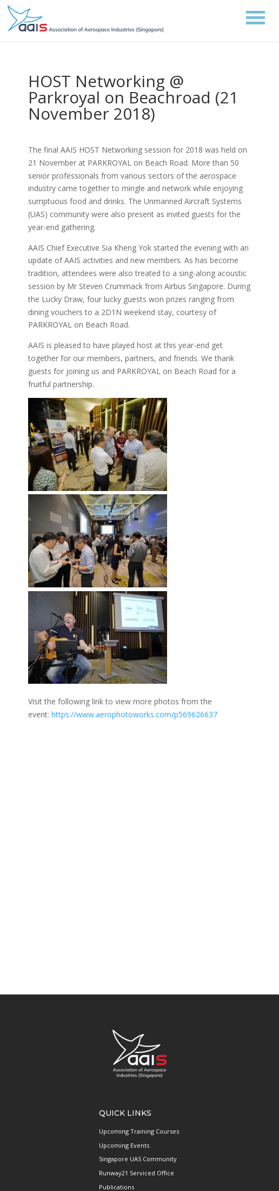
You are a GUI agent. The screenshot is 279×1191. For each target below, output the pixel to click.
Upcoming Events (124, 1145)
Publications (116, 1187)
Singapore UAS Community (138, 1159)
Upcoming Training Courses (139, 1131)
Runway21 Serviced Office (136, 1173)
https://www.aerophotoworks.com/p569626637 (135, 714)
